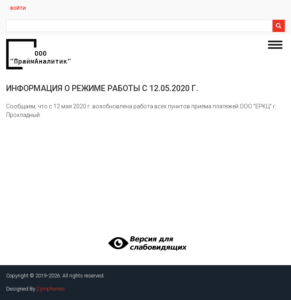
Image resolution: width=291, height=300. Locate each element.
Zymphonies (51, 289)
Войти (18, 8)
